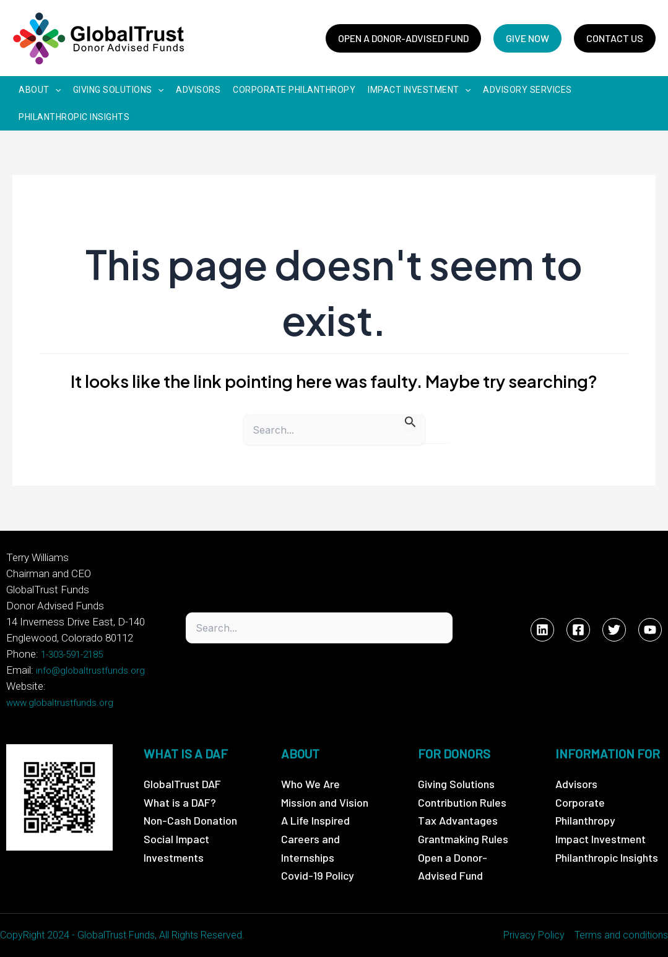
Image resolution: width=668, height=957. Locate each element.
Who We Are (310, 784)
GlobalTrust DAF (182, 784)
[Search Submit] (410, 422)
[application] (55, 89)
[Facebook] (578, 630)
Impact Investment (600, 839)
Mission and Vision (324, 802)
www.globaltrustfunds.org (59, 702)
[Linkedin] (542, 630)
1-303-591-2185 (72, 654)
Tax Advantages (458, 820)
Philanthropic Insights (606, 857)
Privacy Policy (534, 935)
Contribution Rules (462, 802)
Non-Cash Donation (190, 820)
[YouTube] (650, 630)
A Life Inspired (315, 820)
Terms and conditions (621, 935)
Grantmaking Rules (463, 839)
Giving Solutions (456, 784)
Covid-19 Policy (317, 875)
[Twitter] (614, 630)
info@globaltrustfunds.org (90, 670)
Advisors (576, 784)
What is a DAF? (180, 802)
